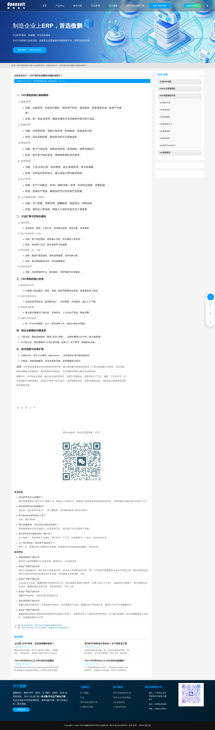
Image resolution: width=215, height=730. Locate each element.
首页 (13, 65)
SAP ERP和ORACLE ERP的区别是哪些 (34, 661)
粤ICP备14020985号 (118, 725)
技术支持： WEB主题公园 (140, 725)
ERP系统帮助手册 (24, 65)
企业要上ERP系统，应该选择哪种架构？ (34, 643)
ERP (97, 432)
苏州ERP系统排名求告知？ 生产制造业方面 (106, 643)
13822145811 (192, 6)
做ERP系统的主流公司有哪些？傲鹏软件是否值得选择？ (45, 628)
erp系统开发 (39, 65)
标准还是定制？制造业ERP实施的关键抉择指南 (41, 625)
